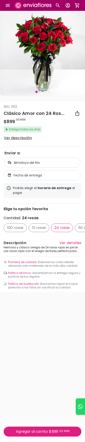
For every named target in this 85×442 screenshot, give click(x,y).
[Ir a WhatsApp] (80, 406)
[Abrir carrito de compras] (77, 5)
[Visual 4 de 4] (49, 92)
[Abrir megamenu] (8, 5)
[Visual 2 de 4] (40, 92)
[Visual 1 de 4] (36, 92)
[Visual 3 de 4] (45, 92)
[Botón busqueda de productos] (57, 5)
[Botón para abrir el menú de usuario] (67, 5)
